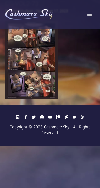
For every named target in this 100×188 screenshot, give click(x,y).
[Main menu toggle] (89, 14)
